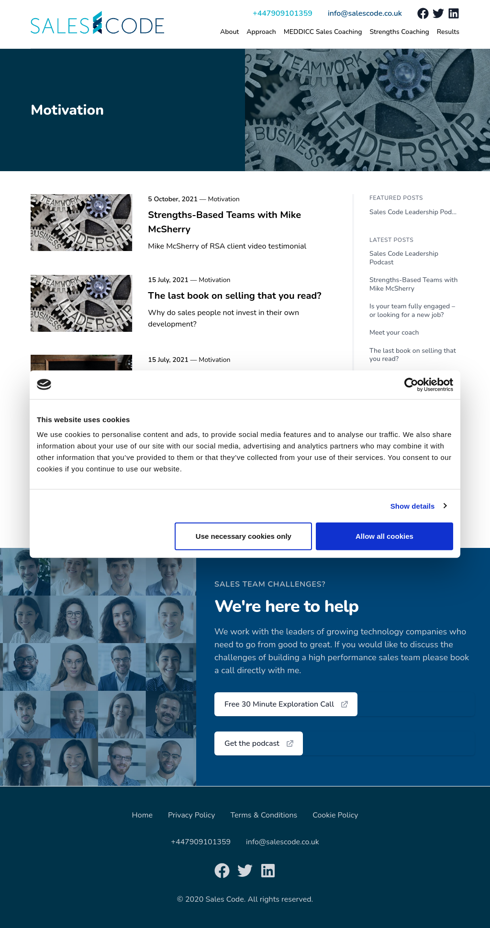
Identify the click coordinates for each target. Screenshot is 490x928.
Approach (261, 31)
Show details (412, 506)
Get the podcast (259, 743)
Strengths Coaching (399, 31)
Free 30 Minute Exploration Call (286, 704)
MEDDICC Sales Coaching (323, 31)
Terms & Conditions (264, 815)
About (229, 31)
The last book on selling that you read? (234, 295)
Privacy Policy (191, 815)
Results (448, 31)
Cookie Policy (335, 815)
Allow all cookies (384, 536)
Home (142, 815)
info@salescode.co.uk (365, 13)
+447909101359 (282, 13)
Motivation (223, 199)
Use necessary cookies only (243, 536)
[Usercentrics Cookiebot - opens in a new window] (411, 384)
